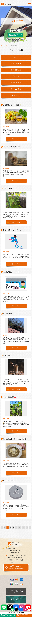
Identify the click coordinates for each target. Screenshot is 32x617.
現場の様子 (16, 95)
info (16, 57)
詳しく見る (16, 138)
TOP (2, 45)
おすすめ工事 (16, 63)
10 (19, 527)
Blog (7, 45)
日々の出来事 (16, 83)
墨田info (16, 76)
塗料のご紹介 (16, 70)
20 (23, 527)
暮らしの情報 (16, 89)
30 (27, 527)
